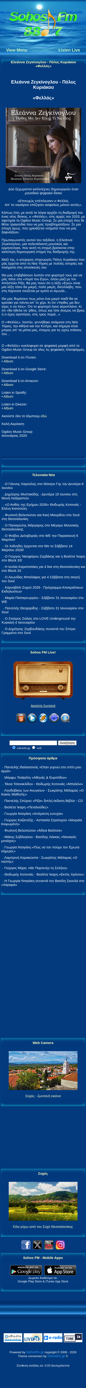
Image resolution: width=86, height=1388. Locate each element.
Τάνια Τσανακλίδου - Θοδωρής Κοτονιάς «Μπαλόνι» (43, 784)
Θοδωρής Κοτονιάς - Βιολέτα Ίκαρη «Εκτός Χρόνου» (44, 874)
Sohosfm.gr (35, 1352)
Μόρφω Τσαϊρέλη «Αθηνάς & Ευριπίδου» (35, 777)
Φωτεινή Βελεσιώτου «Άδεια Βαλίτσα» (33, 830)
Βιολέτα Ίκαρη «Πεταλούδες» (26, 807)
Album (9, 361)
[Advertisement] (43, 967)
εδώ (44, 416)
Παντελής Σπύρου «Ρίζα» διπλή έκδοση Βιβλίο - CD (43, 801)
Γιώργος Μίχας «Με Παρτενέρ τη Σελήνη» (35, 868)
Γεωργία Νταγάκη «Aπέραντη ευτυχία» (33, 813)
